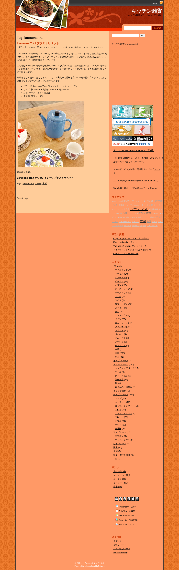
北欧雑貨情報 (119, 471)
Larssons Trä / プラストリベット (38, 43)
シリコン (127, 213)
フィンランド (121, 326)
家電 (115, 447)
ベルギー (119, 334)
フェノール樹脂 (125, 222)
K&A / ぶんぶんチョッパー (125, 253)
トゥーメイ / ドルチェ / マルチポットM (132, 250)
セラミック (144, 205)
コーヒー (119, 209)
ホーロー (146, 217)
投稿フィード (119, 545)
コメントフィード (121, 548)
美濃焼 (153, 217)
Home (154, 3)
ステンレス (139, 209)
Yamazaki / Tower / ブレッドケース (130, 246)
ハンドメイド (117, 225)
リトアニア (120, 345)
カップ (118, 398)
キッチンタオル (122, 440)
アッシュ (135, 201)
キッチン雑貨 (147, 11)
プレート (119, 417)
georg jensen (117, 201)
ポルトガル (120, 338)
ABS (151, 205)
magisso (136, 205)
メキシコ (119, 342)
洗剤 (115, 451)
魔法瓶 (118, 428)
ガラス (141, 213)
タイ (117, 311)
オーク (38, 183)
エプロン (119, 436)
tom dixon (135, 226)
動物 (144, 226)
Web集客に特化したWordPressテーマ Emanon (135, 188)
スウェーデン (59, 47)
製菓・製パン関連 (121, 455)
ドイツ (118, 319)
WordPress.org (120, 552)
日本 (117, 353)
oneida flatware (98, 566)
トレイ (118, 409)
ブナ (116, 217)
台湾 (117, 349)
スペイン (119, 308)
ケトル (118, 372)
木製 (44, 183)
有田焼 (126, 209)
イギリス (119, 274)
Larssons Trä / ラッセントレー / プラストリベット (45, 177)
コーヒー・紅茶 (120, 483)
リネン (135, 213)
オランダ (119, 285)
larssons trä (28, 183)
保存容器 (119, 379)
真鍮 (139, 217)
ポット (118, 425)
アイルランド (121, 270)
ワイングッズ (119, 443)
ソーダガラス (145, 201)
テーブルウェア (120, 394)
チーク (154, 222)
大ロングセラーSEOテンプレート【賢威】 (133, 150)
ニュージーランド (123, 323)
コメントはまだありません (92, 47)
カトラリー (120, 402)
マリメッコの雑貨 (121, 475)
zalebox (88, 566)
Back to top (22, 198)
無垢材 (151, 209)
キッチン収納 (119, 391)
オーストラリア (122, 289)
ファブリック (119, 432)
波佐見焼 (127, 226)
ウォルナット (152, 226)
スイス (118, 300)
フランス (119, 330)
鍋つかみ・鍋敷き (73, 47)
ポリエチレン (131, 217)
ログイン (117, 541)
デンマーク (120, 315)
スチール (155, 213)
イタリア (119, 281)
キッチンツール (46, 47)
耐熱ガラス (126, 201)
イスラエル (120, 277)
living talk (121, 217)
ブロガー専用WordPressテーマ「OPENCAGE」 (136, 180)
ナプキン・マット (123, 413)
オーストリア (121, 292)
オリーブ (128, 205)
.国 (38, 47)
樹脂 (118, 213)
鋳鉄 (156, 209)
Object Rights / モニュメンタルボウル (131, 238)
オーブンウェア (120, 360)
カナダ (118, 296)
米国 (117, 357)
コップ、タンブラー (124, 406)
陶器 (149, 221)
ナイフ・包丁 (121, 375)
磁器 (148, 213)
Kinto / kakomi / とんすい (125, 242)
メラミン (135, 222)
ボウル (118, 421)
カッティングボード (124, 368)
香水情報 (117, 486)
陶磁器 (121, 205)
